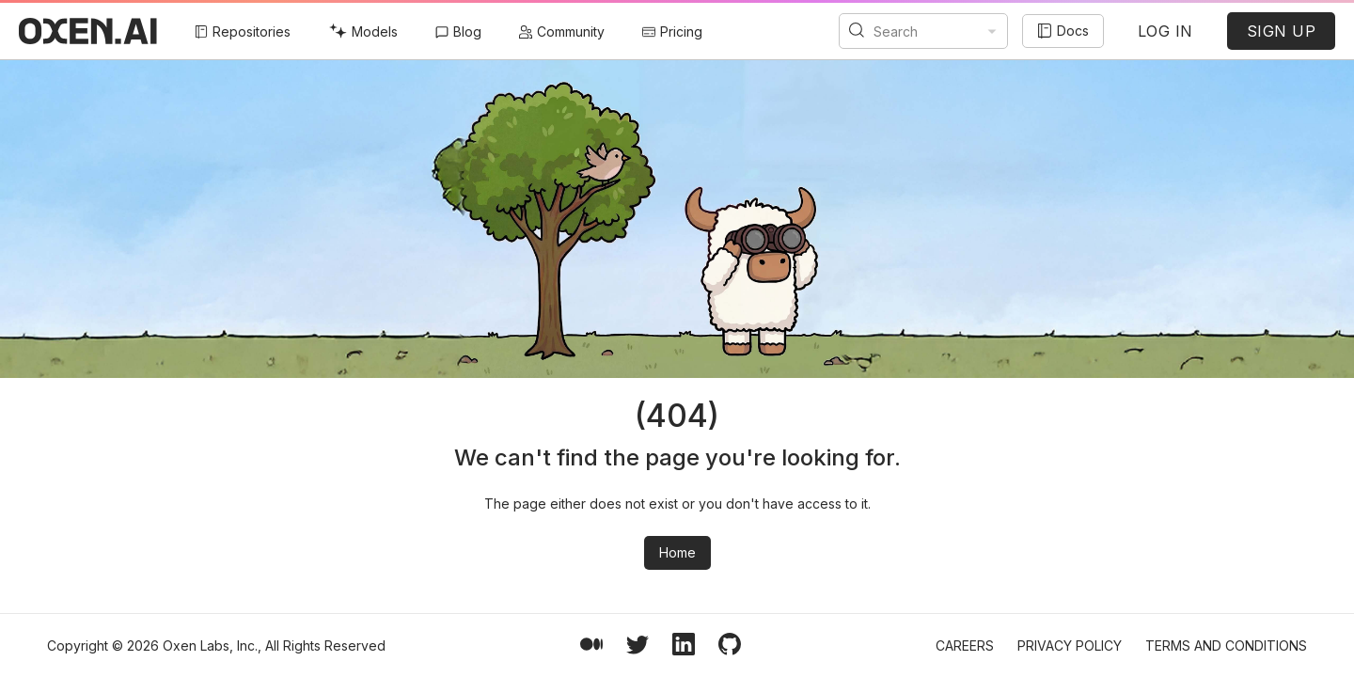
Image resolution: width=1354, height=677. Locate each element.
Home (677, 552)
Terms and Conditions (1226, 645)
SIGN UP (1281, 31)
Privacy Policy (1069, 645)
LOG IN (1165, 31)
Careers (965, 645)
